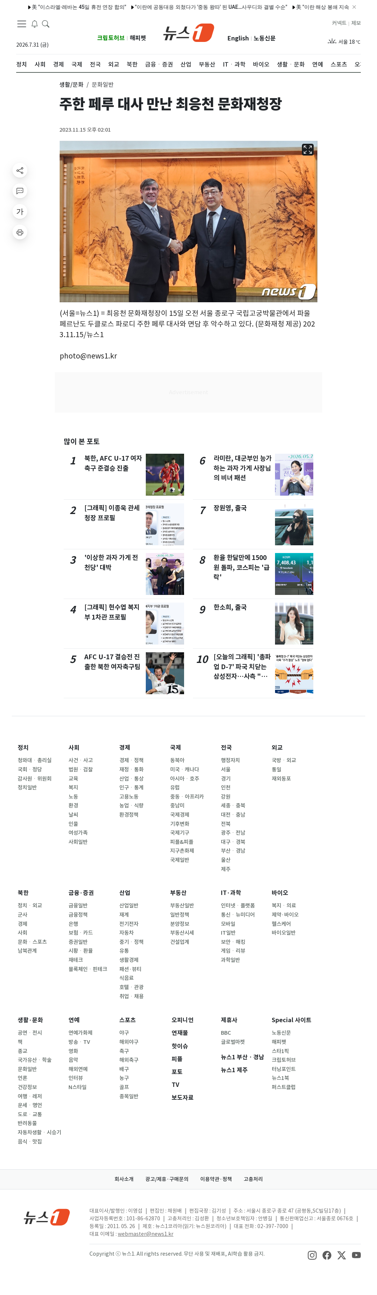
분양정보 (179, 924)
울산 (225, 860)
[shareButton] (20, 170)
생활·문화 (30, 1020)
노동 (73, 796)
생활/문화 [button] (71, 84)
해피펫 (138, 38)
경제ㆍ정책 (131, 760)
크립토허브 (111, 38)
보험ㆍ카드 (80, 933)
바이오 (280, 893)
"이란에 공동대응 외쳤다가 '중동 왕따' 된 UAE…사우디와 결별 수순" (190, 7)
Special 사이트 (291, 1020)
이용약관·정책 (216, 1179)
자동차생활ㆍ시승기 (39, 1132)
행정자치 (230, 760)
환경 (73, 805)
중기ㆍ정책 (131, 942)
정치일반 (27, 787)
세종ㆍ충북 (233, 805)
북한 (23, 893)
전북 (225, 824)
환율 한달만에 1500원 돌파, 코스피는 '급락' (241, 567)
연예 (74, 1020)
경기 (225, 778)
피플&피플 (181, 842)
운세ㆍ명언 (30, 1105)
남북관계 (27, 951)
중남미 (177, 805)
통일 (276, 769)
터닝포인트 (284, 1069)
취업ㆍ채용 (131, 996)
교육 (73, 778)
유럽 (175, 787)
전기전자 (128, 924)
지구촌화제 (182, 851)
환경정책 (128, 814)
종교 (22, 1051)
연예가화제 (80, 1033)
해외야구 (128, 1042)
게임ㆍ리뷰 (233, 951)
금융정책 (78, 915)
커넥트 (339, 23)
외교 (277, 748)
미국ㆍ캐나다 (184, 769)
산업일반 (128, 905)
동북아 (177, 760)
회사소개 (124, 1179)
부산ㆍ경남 (233, 851)
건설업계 (179, 942)
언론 (22, 1078)
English (238, 38)
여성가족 (78, 833)
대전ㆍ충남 (233, 814)
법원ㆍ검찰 (80, 769)
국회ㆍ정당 (30, 769)
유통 (124, 951)
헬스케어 (281, 924)
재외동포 (281, 778)
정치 (23, 748)
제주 (225, 869)
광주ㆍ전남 (233, 833)
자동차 (126, 933)
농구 (124, 1078)
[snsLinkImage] (312, 1254)
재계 (124, 915)
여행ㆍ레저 (30, 1096)
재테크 (75, 960)
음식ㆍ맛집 (30, 1141)
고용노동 (128, 796)
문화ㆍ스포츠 (32, 942)
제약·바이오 (285, 915)
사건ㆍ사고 (80, 760)
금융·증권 (81, 893)
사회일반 (78, 842)
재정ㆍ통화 (131, 769)
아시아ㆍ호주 (184, 778)
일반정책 (179, 915)
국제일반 (179, 860)
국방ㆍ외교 (284, 760)
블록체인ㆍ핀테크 (87, 969)
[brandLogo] (188, 32)
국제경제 (179, 814)
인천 (225, 787)
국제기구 (179, 833)
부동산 (178, 893)
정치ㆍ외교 (30, 905)
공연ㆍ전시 (30, 1033)
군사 (22, 915)
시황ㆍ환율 (80, 951)
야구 (124, 1033)
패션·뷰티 (130, 969)
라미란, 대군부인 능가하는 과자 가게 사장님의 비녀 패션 (243, 468)
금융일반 (78, 905)
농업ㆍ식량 (131, 805)
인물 (73, 824)
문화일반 (27, 1069)
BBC (226, 1033)
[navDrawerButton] (21, 24)
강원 (225, 796)
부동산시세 (182, 933)
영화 (73, 1051)
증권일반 (78, 942)
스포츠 (127, 1020)
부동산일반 (182, 905)
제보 (356, 23)
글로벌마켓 (233, 1042)
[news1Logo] (47, 1217)
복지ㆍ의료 (284, 905)
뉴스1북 (280, 1078)
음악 (73, 1060)
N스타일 (77, 1087)
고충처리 (253, 1179)
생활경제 (128, 960)
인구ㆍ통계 (131, 787)
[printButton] (20, 232)
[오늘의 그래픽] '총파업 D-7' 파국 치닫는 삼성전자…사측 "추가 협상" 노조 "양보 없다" (242, 676)
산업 (124, 893)
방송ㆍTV (79, 1042)
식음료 (126, 978)
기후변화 (179, 824)
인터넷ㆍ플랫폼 (238, 905)
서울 (225, 769)
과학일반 (230, 960)
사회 (74, 748)
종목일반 (128, 1096)
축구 (124, 1051)
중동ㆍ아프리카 (187, 796)
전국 (226, 748)
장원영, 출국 (230, 508)
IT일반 (228, 933)
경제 (124, 748)
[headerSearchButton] (45, 23)
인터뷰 (75, 1078)
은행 (73, 924)
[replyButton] (20, 190)
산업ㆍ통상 (131, 778)
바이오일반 (284, 933)
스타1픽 (280, 1051)
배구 (124, 1069)
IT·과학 (231, 893)
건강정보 (27, 1087)
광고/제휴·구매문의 (166, 1179)
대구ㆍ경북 (233, 842)
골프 (124, 1087)
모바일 (228, 924)
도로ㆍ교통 (30, 1114)
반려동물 (27, 1123)
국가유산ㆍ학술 (35, 1060)
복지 (73, 787)
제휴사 (229, 1020)
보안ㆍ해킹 (233, 942)
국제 (175, 748)
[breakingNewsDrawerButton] (34, 23)
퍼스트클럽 (284, 1087)
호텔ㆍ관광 (131, 987)
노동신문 (265, 38)
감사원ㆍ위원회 (35, 778)
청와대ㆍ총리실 (35, 760)
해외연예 (78, 1069)
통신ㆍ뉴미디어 (238, 915)
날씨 (73, 814)
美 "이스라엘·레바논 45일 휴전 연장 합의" (58, 7)
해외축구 (128, 1060)
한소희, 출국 (230, 607)
